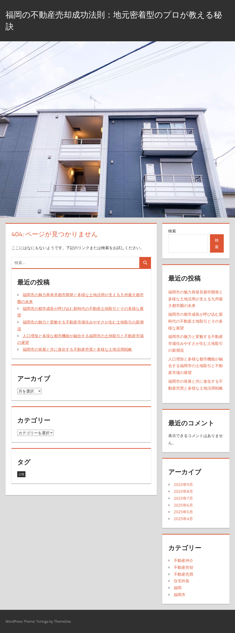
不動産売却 (183, 567)
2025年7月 (183, 498)
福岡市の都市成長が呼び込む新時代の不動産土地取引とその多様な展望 (195, 321)
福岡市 (179, 594)
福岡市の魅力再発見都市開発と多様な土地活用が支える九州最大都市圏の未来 (195, 298)
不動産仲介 (183, 560)
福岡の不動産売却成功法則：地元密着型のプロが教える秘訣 (114, 20)
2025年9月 (183, 484)
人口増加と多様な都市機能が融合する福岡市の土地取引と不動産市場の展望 (195, 365)
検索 (172, 231)
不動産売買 (183, 574)
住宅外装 (181, 580)
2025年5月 (183, 511)
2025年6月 (183, 505)
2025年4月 (183, 518)
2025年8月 (183, 491)
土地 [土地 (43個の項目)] (21, 474)
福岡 (178, 587)
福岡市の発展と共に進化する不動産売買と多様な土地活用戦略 (77, 349)
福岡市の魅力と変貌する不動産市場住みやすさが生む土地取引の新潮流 (195, 343)
